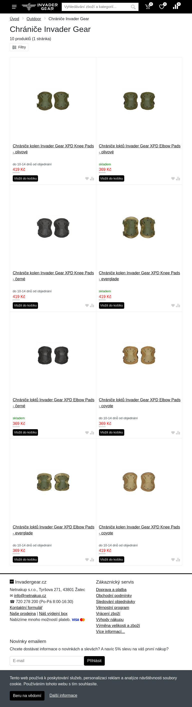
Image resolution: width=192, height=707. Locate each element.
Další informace (63, 695)
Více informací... (110, 631)
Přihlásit (94, 661)
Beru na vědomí (27, 696)
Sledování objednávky (115, 602)
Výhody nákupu (110, 619)
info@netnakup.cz (30, 596)
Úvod (14, 19)
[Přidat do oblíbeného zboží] (87, 179)
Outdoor (33, 19)
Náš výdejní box (53, 613)
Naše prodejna (23, 613)
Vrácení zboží (108, 613)
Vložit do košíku (25, 178)
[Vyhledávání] (95, 7)
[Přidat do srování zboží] (92, 179)
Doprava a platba (111, 590)
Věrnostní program (112, 608)
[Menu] (14, 6)
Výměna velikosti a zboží (118, 625)
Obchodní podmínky (114, 596)
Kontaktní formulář (26, 608)
